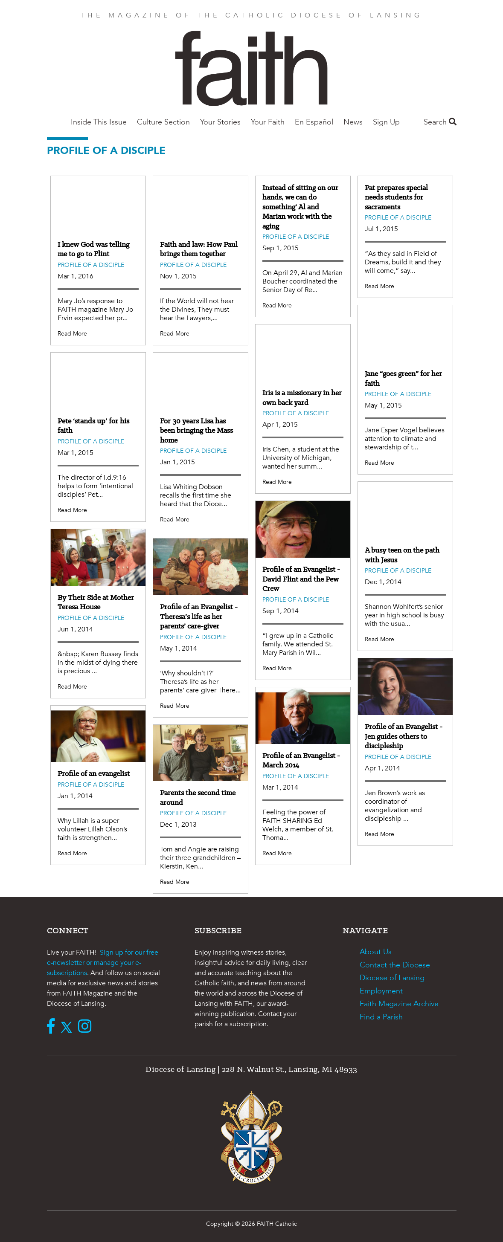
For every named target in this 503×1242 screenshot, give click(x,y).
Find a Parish (381, 1017)
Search (440, 122)
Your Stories (220, 122)
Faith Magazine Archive (399, 1004)
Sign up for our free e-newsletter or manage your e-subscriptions (102, 963)
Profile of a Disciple (91, 265)
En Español (314, 122)
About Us (376, 952)
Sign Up (386, 122)
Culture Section (163, 122)
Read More (72, 334)
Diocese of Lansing (392, 978)
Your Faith (268, 122)
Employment (381, 991)
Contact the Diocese (395, 965)
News (353, 122)
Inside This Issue (99, 122)
